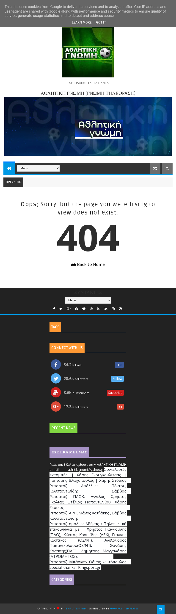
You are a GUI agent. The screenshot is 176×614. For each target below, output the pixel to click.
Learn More (81, 22)
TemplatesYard (75, 608)
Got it (101, 22)
